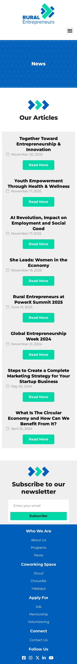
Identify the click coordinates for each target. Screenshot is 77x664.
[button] (70, 31)
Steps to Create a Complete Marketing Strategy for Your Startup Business (38, 376)
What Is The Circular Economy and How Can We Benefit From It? (38, 418)
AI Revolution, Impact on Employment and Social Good (38, 223)
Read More (38, 165)
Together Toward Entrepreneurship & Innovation (38, 144)
